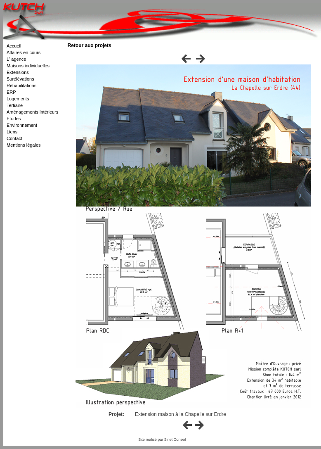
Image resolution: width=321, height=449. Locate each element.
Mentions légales (24, 145)
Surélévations (20, 78)
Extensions (18, 72)
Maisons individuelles (28, 65)
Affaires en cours (23, 52)
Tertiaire (15, 105)
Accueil (14, 45)
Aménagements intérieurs (32, 111)
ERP (11, 92)
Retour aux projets (89, 45)
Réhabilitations (21, 85)
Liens (12, 131)
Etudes (14, 118)
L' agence (16, 59)
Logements (18, 98)
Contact (14, 138)
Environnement (22, 125)
